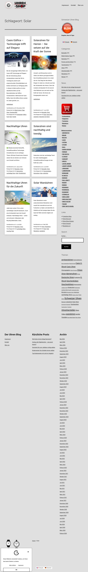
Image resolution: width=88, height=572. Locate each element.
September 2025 (64, 354)
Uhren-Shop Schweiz (68, 221)
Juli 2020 (62, 518)
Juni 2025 (62, 360)
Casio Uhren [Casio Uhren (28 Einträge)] (71, 267)
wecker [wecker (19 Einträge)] (78, 314)
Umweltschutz (22, 173)
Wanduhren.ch (66, 226)
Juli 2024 (62, 390)
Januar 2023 (63, 440)
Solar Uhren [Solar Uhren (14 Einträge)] (75, 302)
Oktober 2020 (63, 509)
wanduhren (42, 231)
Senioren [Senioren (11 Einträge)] (63, 302)
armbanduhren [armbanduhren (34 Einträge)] (67, 260)
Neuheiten (17, 169)
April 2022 (62, 461)
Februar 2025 (63, 369)
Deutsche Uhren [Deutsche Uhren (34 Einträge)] (67, 277)
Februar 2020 (63, 533)
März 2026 (62, 345)
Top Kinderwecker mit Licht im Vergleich (43, 353)
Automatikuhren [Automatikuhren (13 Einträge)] (77, 260)
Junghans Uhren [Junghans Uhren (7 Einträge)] (64, 287)
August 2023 (63, 419)
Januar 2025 (63, 372)
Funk (8, 116)
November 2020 (64, 506)
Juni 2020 (62, 521)
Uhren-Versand (67, 223)
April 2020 (62, 527)
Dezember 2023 (64, 408)
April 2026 (62, 342)
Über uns (80, 5)
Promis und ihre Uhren (67, 62)
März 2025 (62, 366)
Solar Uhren (49, 114)
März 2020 (62, 530)
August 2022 (63, 449)
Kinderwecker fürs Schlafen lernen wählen (43, 350)
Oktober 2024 (63, 381)
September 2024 (64, 384)
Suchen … (64, 236)
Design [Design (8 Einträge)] (78, 274)
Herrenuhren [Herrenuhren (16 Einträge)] (77, 284)
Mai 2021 (62, 488)
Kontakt (73, 5)
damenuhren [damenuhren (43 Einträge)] (71, 274)
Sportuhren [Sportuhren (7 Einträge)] (68, 304)
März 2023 (62, 434)
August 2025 (63, 357)
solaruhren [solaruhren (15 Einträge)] (69, 302)
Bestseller (44, 112)
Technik (14, 116)
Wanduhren (48, 226)
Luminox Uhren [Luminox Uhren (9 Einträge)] (64, 290)
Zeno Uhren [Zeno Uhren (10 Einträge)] (78, 317)
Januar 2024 (63, 405)
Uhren (8, 112)
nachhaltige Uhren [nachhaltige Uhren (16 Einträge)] (66, 295)
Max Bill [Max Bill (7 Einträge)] (69, 290)
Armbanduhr (20, 114)
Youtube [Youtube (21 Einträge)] (64, 317)
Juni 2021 (62, 485)
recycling (9, 231)
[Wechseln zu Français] (66, 42)
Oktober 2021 (63, 476)
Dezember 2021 (64, 473)
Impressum (65, 5)
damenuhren (20, 171)
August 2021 (63, 479)
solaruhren (36, 116)
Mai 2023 (62, 428)
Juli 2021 (62, 482)
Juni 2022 (62, 455)
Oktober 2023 (63, 414)
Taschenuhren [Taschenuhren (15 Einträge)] (75, 304)
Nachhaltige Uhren (17, 126)
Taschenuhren (65, 65)
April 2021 (62, 491)
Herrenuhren (37, 173)
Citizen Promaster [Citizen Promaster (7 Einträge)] (73, 270)
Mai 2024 (62, 396)
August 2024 (63, 387)
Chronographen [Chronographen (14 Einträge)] (65, 270)
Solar (10, 116)
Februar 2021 (63, 497)
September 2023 (64, 417)
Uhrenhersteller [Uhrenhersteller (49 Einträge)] (68, 310)
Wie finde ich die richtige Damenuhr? (71, 87)
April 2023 (62, 431)
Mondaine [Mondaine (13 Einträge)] (64, 292)
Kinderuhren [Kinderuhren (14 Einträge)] (71, 287)
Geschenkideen (47, 171)
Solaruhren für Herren (44, 116)
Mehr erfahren (12, 565)
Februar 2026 (63, 348)
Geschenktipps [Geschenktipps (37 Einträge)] (67, 284)
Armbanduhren (66, 116)
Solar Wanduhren (43, 182)
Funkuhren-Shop (67, 216)
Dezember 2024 (64, 375)
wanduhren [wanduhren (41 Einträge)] (70, 314)
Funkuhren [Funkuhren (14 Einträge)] (77, 277)
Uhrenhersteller (13, 112)
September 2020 (64, 512)
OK (16, 570)
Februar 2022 (63, 467)
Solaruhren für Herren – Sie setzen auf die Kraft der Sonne (42, 46)
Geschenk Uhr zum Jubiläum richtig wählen (43, 347)
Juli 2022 (62, 452)
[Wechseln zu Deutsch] (74, 42)
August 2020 (63, 515)
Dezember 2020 (64, 503)
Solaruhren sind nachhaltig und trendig (42, 130)
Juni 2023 (62, 426)
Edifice (24, 114)
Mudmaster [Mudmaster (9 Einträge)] (76, 292)
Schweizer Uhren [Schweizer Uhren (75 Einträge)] (73, 298)
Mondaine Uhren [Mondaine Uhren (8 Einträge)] (70, 292)
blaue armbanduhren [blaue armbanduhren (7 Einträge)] (65, 263)
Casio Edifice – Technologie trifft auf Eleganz (16, 44)
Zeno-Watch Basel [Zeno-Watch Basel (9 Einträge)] (71, 317)
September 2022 (64, 446)
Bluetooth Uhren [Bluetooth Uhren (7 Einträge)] (72, 263)
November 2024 (64, 378)
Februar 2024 (63, 402)
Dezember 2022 (64, 443)
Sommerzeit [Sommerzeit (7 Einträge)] (63, 304)
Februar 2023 (63, 437)
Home (33, 540)
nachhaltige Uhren (11, 173)
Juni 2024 (62, 393)
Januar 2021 (63, 500)
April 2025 (62, 363)
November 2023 (64, 411)
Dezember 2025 (64, 351)
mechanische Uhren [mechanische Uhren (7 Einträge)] (75, 290)
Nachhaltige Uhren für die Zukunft (17, 184)
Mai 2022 (62, 458)
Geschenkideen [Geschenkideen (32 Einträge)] (72, 281)
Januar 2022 (63, 470)
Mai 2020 (62, 524)
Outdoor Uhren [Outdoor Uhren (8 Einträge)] (75, 294)
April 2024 (62, 399)
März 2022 (62, 464)
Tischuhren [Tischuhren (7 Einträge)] (69, 307)
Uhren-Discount (67, 219)
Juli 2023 (62, 422)
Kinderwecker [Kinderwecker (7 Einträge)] (77, 287)
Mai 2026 (62, 339)
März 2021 (62, 494)
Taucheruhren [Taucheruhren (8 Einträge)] (64, 307)
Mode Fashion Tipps (20, 110)
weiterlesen (10, 104)
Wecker (63, 77)
